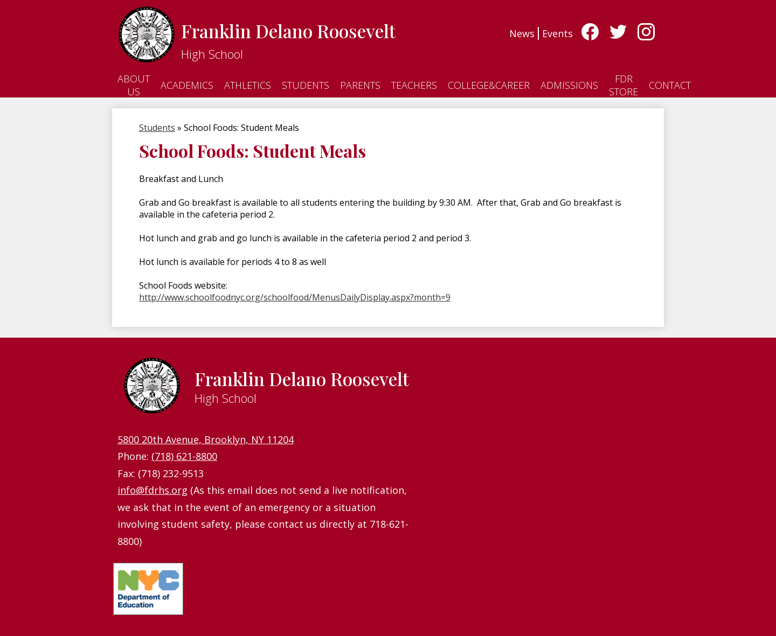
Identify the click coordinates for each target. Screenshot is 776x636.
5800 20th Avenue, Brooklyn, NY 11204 (205, 439)
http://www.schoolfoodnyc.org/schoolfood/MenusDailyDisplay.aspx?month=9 (295, 297)
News (522, 33)
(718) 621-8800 (184, 456)
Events (557, 33)
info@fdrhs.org (152, 490)
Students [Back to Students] (157, 128)
